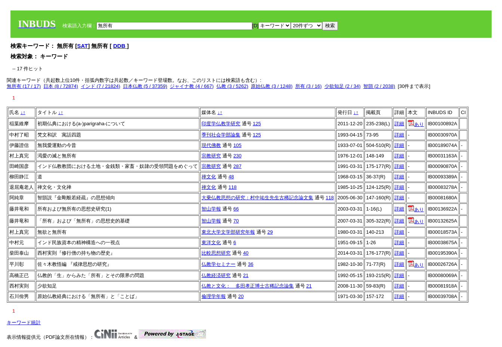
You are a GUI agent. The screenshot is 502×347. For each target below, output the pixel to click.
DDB (120, 46)
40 (245, 253)
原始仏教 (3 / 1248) (271, 86)
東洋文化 (211, 242)
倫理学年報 (213, 296)
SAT (82, 46)
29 (269, 232)
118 (232, 187)
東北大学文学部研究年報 (228, 232)
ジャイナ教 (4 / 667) (191, 86)
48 (231, 176)
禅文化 (208, 176)
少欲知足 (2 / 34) (342, 86)
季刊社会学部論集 (220, 135)
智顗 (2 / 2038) (379, 86)
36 (250, 264)
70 (235, 221)
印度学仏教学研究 (220, 123)
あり (416, 124)
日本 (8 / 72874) (60, 86)
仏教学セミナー (218, 264)
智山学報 (211, 209)
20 (240, 296)
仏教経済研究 (216, 275)
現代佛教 (211, 145)
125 (257, 123)
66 (235, 209)
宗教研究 (211, 156)
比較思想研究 (216, 253)
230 (237, 156)
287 (237, 166)
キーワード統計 (24, 322)
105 (237, 145)
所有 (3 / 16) (308, 86)
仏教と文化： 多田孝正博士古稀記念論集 (247, 286)
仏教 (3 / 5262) (232, 86)
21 (245, 275)
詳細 (399, 123)
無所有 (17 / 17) (24, 86)
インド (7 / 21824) (100, 86)
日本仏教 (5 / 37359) (145, 86)
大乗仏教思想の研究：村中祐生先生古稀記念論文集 (257, 197)
